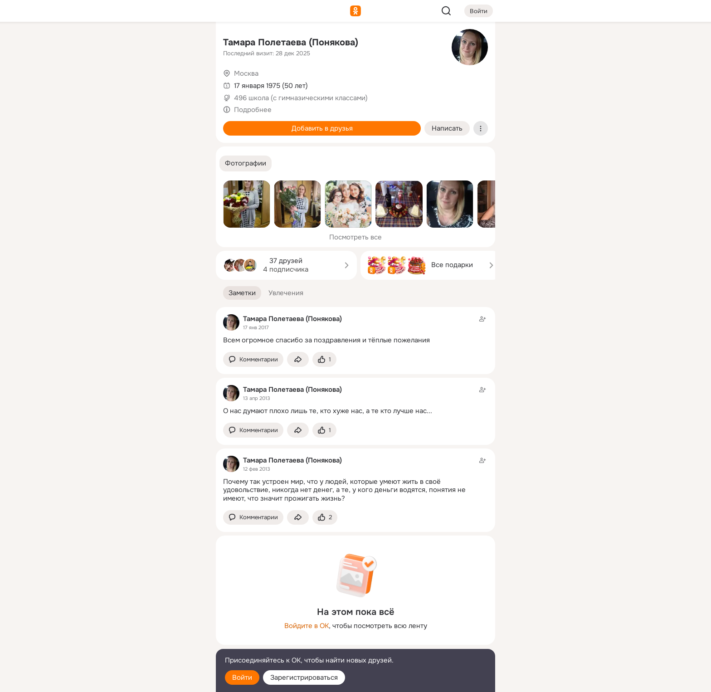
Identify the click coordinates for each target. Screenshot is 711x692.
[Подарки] (109, 123)
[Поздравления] (149, 123)
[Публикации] (109, 83)
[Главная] (109, 43)
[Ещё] (148, 622)
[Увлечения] (149, 43)
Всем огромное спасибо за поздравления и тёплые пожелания (326, 340)
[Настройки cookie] (148, 680)
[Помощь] (109, 163)
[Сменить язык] (148, 641)
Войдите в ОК (306, 625)
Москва (246, 73)
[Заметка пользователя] (355, 329)
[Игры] (189, 123)
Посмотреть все (355, 237)
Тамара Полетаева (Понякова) (290, 42)
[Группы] (189, 43)
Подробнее (253, 109)
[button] (245, 163)
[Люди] (149, 83)
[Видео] (189, 83)
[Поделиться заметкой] (298, 359)
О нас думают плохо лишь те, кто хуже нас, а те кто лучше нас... (327, 410)
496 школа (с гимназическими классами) (301, 97)
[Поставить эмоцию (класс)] (324, 359)
